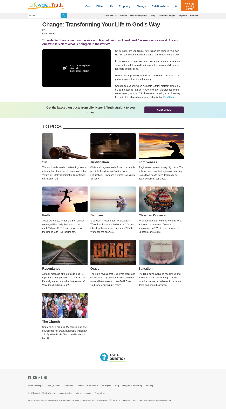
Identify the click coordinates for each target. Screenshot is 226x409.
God (87, 6)
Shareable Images (167, 15)
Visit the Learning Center (190, 6)
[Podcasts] (46, 377)
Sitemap (149, 386)
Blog (153, 15)
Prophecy (125, 6)
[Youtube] (35, 377)
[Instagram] (41, 377)
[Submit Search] (64, 15)
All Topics (106, 386)
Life (111, 6)
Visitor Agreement (83, 393)
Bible (99, 6)
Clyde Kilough (49, 33)
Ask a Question (53, 386)
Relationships (160, 6)
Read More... (169, 97)
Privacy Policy (100, 393)
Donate (123, 15)
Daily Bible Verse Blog (132, 386)
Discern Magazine (138, 15)
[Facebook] (30, 377)
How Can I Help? (35, 386)
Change (141, 6)
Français (194, 15)
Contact (80, 386)
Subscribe (164, 110)
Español (183, 15)
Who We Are (111, 15)
